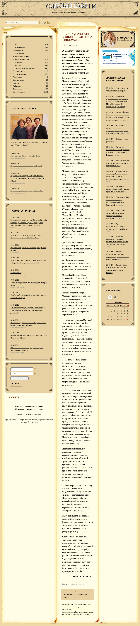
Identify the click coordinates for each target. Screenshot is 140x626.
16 (124, 313)
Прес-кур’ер (30, 77)
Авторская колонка (30, 74)
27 (114, 319)
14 (118, 313)
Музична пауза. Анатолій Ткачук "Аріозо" (26, 166)
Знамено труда (30, 80)
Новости (30, 83)
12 (111, 313)
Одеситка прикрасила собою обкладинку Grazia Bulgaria (28, 249)
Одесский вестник (30, 71)
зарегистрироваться (86, 612)
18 (108, 316)
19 (111, 316)
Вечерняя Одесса (30, 50)
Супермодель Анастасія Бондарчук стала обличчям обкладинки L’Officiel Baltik (25, 236)
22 (121, 316)
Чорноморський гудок (30, 59)
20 (114, 316)
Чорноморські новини (30, 56)
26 (111, 319)
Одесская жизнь (30, 47)
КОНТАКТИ (14, 397)
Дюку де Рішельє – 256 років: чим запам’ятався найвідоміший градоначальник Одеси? (28, 261)
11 (108, 313)
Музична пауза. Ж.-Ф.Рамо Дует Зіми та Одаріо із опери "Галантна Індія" (29, 143)
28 (118, 319)
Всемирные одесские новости (30, 68)
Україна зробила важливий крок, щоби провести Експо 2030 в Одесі (28, 296)
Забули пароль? (16, 386)
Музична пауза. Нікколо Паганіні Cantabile (26, 156)
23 (124, 316)
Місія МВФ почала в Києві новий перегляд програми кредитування (117, 189)
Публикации (30, 86)
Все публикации (30, 92)
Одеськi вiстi (30, 62)
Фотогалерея (30, 89)
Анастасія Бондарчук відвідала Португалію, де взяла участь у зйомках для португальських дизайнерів (27, 310)
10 (127, 311)
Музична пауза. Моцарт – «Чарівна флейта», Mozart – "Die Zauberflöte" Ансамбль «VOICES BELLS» (27, 178)
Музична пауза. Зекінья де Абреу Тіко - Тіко (26, 191)
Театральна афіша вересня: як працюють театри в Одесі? (28, 284)
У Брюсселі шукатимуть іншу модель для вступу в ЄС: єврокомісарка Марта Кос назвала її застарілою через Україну (117, 101)
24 (127, 316)
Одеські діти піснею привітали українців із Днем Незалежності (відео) (28, 336)
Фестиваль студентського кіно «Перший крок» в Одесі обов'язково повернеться (28, 324)
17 (127, 313)
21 (118, 316)
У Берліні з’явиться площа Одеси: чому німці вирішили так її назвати (27, 349)
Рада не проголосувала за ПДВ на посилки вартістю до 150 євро (117, 226)
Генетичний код (16, 273)
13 (114, 313)
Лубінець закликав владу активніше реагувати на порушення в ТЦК (118, 163)
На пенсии (30, 65)
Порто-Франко (30, 53)
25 (108, 319)
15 (121, 313)
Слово (30, 44)
